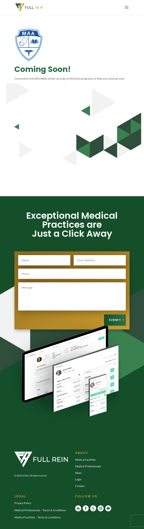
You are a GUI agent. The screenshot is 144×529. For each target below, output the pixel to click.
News (78, 472)
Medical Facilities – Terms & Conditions (37, 517)
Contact (80, 486)
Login (78, 479)
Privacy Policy (22, 503)
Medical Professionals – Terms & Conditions (40, 510)
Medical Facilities (85, 459)
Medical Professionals (88, 466)
